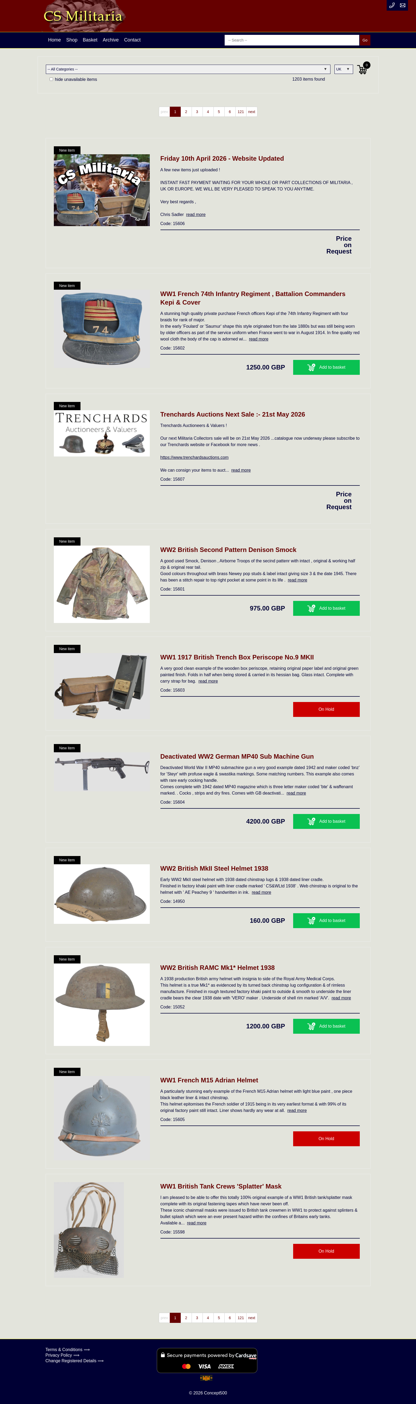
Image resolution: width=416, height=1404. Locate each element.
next (251, 112)
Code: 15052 (172, 1007)
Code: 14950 (172, 901)
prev (164, 112)
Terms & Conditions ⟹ (68, 1349)
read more (195, 214)
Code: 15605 (172, 1119)
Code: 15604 (172, 802)
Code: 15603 (172, 690)
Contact (132, 40)
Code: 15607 (172, 479)
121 (241, 112)
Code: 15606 (172, 223)
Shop (72, 40)
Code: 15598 (172, 1232)
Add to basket (326, 367)
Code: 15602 (172, 348)
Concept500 (215, 1393)
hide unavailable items (73, 79)
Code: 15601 (172, 589)
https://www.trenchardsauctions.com (194, 457)
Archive (111, 40)
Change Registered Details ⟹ (75, 1361)
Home (54, 40)
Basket (90, 40)
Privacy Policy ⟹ (62, 1355)
